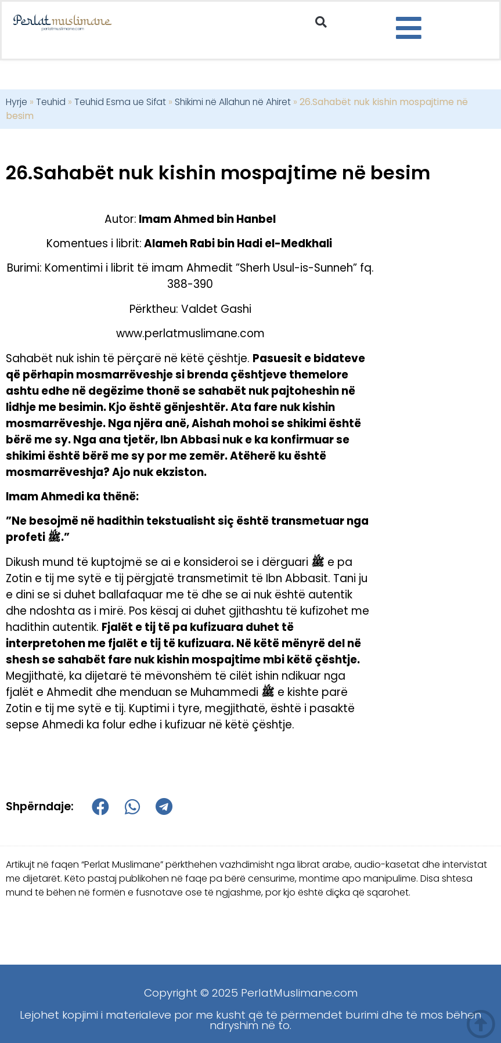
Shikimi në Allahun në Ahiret (233, 102)
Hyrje (16, 102)
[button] (321, 22)
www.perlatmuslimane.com (190, 333)
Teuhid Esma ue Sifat (120, 102)
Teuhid (51, 102)
